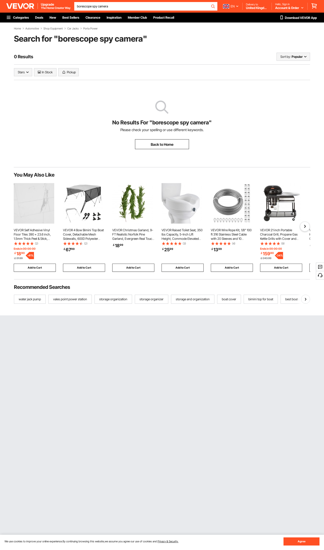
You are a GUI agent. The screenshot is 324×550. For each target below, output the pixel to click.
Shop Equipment (53, 28)
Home (17, 28)
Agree (302, 541)
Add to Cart (35, 267)
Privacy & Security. (168, 541)
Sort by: (285, 56)
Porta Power (90, 28)
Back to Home (162, 144)
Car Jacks (73, 28)
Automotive (32, 28)
